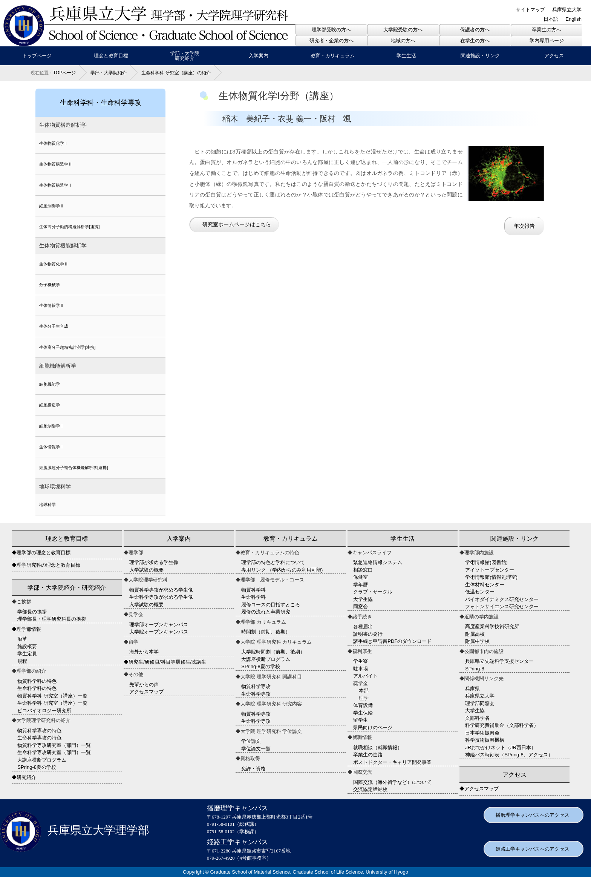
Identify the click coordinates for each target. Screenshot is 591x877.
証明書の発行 (368, 634)
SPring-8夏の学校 (36, 767)
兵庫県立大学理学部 (74, 830)
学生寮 (360, 661)
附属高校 (475, 634)
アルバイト (365, 676)
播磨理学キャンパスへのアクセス (532, 815)
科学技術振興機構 (484, 740)
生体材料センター (484, 584)
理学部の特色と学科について (273, 562)
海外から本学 (144, 652)
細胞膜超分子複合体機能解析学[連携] (73, 467)
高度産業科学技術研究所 (492, 626)
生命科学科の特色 (37, 688)
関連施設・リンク (480, 55)
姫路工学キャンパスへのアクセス (532, 849)
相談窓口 (363, 570)
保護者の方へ (475, 29)
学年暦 (360, 584)
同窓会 (360, 606)
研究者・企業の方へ (331, 40)
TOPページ (64, 72)
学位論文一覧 (256, 748)
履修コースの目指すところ (270, 604)
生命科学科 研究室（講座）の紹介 (175, 72)
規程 (22, 661)
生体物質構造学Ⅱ (55, 164)
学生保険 (363, 713)
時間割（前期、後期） (265, 632)
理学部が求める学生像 (153, 562)
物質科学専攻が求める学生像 (161, 590)
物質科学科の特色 (37, 681)
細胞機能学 (49, 384)
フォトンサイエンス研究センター (502, 606)
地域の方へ (403, 40)
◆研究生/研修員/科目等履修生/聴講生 (165, 662)
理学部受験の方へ (331, 29)
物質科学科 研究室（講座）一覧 (52, 696)
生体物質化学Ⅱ (53, 264)
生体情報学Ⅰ (51, 447)
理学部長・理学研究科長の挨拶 (51, 619)
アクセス (554, 55)
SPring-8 (474, 669)
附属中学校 (477, 641)
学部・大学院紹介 (108, 72)
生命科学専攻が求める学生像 (161, 597)
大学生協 (363, 599)
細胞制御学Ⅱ (51, 206)
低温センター (480, 592)
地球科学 (47, 504)
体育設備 (363, 705)
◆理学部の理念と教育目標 (41, 552)
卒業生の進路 (368, 754)
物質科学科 (253, 590)
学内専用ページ (547, 40)
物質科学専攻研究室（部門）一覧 (54, 745)
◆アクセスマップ (479, 788)
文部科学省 (477, 718)
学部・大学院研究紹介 (184, 56)
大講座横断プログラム (41, 760)
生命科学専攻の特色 (39, 738)
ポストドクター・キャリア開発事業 (392, 762)
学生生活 (406, 55)
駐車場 (360, 669)
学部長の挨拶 (32, 612)
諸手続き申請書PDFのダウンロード (392, 641)
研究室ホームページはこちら (236, 224)
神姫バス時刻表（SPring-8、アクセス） (509, 754)
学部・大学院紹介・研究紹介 (67, 587)
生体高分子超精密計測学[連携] (67, 347)
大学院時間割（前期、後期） (273, 652)
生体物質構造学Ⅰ (55, 185)
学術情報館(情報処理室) (491, 577)
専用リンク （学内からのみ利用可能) (282, 570)
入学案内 (258, 55)
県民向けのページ (372, 727)
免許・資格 (253, 768)
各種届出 (363, 626)
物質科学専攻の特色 (39, 730)
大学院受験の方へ (403, 29)
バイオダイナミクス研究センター (502, 599)
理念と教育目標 (111, 55)
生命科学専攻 (256, 694)
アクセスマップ (146, 692)
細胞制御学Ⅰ (51, 426)
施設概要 (27, 646)
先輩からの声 (144, 684)
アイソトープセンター (489, 570)
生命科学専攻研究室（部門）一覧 (54, 752)
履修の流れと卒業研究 (265, 612)
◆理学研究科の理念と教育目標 (46, 565)
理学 (364, 698)
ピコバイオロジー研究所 (44, 710)
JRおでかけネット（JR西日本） (500, 747)
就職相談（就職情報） (377, 747)
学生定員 (27, 653)
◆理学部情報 (26, 629)
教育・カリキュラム (333, 55)
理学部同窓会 (480, 703)
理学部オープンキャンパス (158, 624)
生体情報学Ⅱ (51, 305)
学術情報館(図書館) (486, 562)
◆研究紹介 (24, 777)
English (573, 19)
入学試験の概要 (146, 570)
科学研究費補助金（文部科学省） (502, 725)
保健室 (360, 577)
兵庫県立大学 (567, 9)
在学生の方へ (475, 40)
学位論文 (251, 741)
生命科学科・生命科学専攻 (100, 102)
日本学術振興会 (482, 733)
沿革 (22, 639)
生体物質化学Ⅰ (53, 143)
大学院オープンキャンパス (158, 632)
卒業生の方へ (546, 29)
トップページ (37, 55)
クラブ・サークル (372, 592)
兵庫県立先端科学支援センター (499, 661)
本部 (364, 690)
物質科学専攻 (256, 686)
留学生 (360, 720)
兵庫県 (472, 688)
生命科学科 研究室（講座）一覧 (52, 703)
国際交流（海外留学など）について (392, 782)
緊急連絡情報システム (377, 562)
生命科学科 (253, 597)
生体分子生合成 (53, 326)
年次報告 (524, 226)
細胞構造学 (49, 405)
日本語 (551, 19)
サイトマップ (530, 9)
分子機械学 (49, 284)
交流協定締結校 (370, 789)
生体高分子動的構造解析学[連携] (69, 226)
